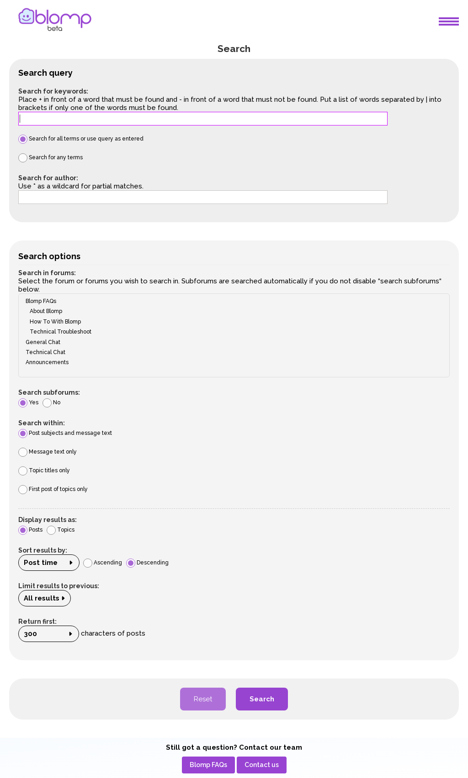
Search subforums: (49, 392)
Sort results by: (42, 550)
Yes (28, 402)
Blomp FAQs (231, 301)
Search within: (41, 423)
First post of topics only (53, 489)
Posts (30, 530)
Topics (60, 530)
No (51, 402)
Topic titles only (44, 470)
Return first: (37, 621)
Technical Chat (231, 352)
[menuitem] (208, 765)
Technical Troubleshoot (231, 332)
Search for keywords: (53, 91)
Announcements (231, 362)
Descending (147, 562)
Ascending (102, 562)
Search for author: (48, 178)
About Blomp (231, 311)
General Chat (231, 342)
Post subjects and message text (65, 433)
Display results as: (47, 519)
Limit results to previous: (58, 586)
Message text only (47, 452)
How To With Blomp (231, 322)
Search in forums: (47, 273)
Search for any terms (50, 157)
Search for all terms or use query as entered (81, 139)
